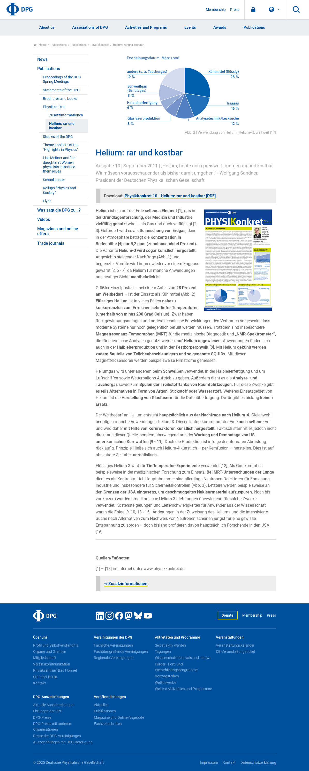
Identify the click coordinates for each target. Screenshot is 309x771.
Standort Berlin (45, 677)
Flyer (47, 201)
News (42, 59)
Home (40, 45)
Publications (254, 27)
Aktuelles (101, 705)
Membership (216, 10)
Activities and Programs (146, 27)
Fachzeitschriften (108, 724)
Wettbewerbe (165, 682)
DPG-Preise (42, 717)
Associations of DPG (90, 27)
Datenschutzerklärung (258, 762)
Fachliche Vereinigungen (113, 645)
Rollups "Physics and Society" (59, 190)
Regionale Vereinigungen (113, 658)
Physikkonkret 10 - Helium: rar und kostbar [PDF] (170, 195)
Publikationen (105, 711)
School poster (54, 180)
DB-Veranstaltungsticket (235, 651)
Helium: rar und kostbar (61, 126)
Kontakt (39, 683)
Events (190, 27)
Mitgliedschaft (44, 658)
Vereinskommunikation (51, 664)
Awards (219, 27)
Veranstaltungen (230, 637)
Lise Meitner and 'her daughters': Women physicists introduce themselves (59, 165)
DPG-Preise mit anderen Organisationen (52, 726)
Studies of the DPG (58, 136)
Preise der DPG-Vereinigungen (57, 736)
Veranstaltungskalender (235, 645)
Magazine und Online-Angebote (119, 717)
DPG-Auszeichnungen (51, 697)
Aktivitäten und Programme (177, 637)
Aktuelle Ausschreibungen (53, 705)
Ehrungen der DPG (48, 711)
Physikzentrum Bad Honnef (55, 670)
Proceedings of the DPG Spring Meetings (62, 79)
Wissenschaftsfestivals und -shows (183, 658)
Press (234, 10)
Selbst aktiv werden (170, 645)
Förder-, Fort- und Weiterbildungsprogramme (176, 667)
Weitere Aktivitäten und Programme (183, 689)
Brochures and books (60, 98)
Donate (227, 615)
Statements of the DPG (61, 90)
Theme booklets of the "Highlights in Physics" (60, 147)
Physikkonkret (100, 45)
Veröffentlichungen (110, 697)
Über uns (40, 637)
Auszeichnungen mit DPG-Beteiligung (63, 742)
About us (47, 27)
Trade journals (50, 243)
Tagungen (163, 651)
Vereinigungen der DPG (113, 637)
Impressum (209, 762)
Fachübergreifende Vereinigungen (121, 651)
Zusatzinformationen (66, 115)
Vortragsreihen (167, 676)
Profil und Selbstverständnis (55, 645)
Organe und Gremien (49, 651)
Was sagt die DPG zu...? (59, 210)
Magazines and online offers (57, 231)
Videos (43, 219)
